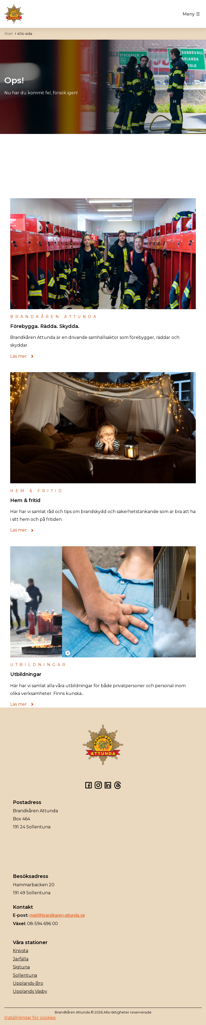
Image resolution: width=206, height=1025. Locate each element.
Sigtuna (21, 967)
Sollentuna (25, 975)
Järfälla (20, 959)
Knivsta (20, 950)
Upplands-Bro (28, 983)
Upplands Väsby (30, 991)
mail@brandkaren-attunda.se (57, 915)
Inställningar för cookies (30, 1017)
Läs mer (23, 356)
